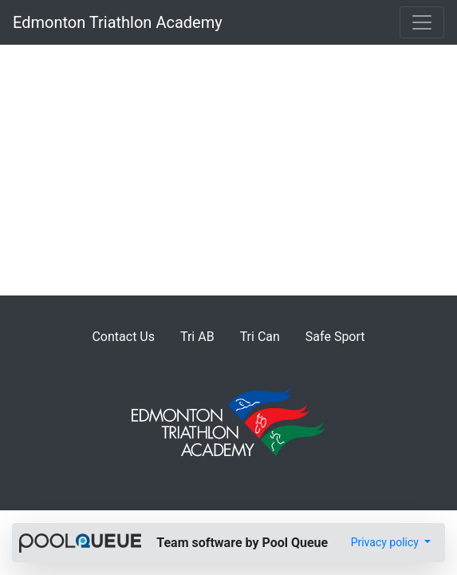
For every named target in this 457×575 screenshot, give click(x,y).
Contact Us (123, 336)
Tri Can (260, 336)
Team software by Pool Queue (242, 542)
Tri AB (197, 336)
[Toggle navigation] (422, 22)
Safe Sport (335, 336)
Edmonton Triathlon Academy (118, 22)
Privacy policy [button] (386, 542)
